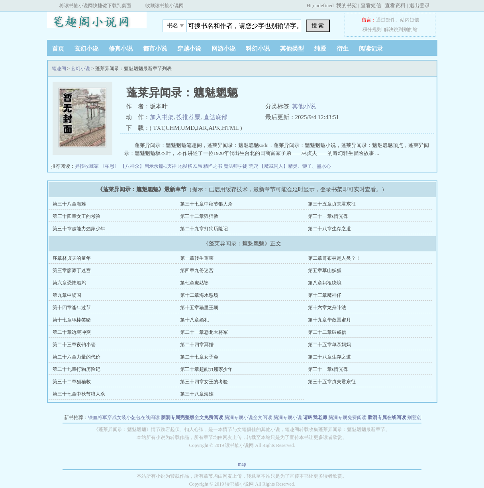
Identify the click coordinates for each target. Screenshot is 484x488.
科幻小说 (258, 48)
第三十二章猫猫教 (199, 216)
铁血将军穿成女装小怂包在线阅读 (124, 417)
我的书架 (346, 5)
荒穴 (254, 166)
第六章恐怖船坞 (69, 283)
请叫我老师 (315, 417)
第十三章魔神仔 (324, 295)
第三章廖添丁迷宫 (72, 270)
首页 (58, 48)
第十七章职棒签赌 (72, 320)
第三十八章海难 (69, 204)
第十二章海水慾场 (199, 295)
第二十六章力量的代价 (76, 357)
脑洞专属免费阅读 (347, 417)
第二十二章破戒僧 (327, 332)
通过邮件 (385, 20)
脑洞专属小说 (287, 417)
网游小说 (223, 48)
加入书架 (162, 117)
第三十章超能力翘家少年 (79, 228)
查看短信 (371, 5)
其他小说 (304, 106)
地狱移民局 (190, 166)
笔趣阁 (97, 23)
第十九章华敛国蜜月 (329, 320)
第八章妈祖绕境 (324, 283)
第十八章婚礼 (194, 320)
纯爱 (320, 48)
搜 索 (318, 25)
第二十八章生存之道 (329, 228)
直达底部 (215, 117)
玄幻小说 (86, 48)
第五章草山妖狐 (324, 270)
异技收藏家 (87, 166)
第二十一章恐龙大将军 (204, 332)
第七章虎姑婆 (194, 283)
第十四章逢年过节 (72, 307)
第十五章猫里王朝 (199, 307)
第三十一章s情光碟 (328, 216)
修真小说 (121, 48)
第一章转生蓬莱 (197, 258)
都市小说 (155, 48)
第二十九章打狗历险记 (204, 228)
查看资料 (395, 5)
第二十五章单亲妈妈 (329, 344)
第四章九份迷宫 (197, 270)
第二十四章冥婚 (197, 344)
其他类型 (292, 48)
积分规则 (372, 29)
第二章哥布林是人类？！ (334, 258)
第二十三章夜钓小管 (74, 344)
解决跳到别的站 (400, 29)
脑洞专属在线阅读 (387, 417)
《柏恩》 (110, 166)
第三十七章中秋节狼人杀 (206, 204)
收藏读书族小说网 (164, 5)
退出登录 (419, 5)
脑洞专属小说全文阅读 (248, 417)
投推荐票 (188, 117)
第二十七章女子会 (199, 357)
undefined (323, 5)
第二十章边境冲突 (72, 332)
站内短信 (409, 20)
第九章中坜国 (67, 295)
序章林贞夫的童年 (72, 258)
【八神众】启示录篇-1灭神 (149, 166)
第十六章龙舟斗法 (327, 307)
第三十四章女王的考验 (76, 216)
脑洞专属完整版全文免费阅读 (192, 417)
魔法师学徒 (236, 166)
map (242, 464)
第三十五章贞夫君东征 (332, 204)
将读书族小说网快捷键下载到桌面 (95, 5)
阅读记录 (371, 48)
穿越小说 (189, 48)
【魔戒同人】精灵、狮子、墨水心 (295, 166)
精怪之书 (213, 166)
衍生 (343, 48)
